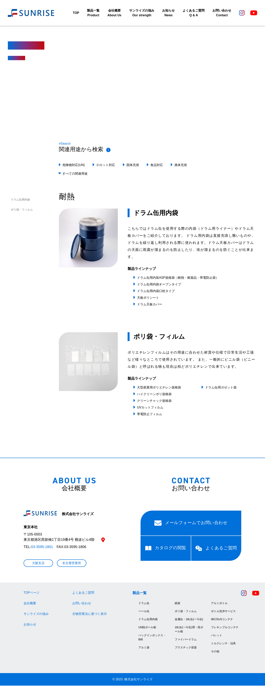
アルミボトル (219, 604)
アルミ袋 (143, 648)
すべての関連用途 (75, 175)
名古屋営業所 (71, 564)
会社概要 (30, 604)
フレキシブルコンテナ (224, 628)
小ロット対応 (105, 166)
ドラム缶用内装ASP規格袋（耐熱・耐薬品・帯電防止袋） (178, 279)
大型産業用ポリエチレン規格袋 (159, 388)
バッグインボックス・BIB (152, 638)
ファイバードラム (186, 640)
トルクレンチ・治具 (223, 644)
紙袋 (177, 604)
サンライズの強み (36, 615)
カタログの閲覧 (165, 549)
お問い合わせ (81, 604)
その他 (215, 652)
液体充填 (180, 166)
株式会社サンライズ (59, 515)
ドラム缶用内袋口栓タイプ (156, 292)
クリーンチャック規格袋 (154, 402)
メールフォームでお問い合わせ (190, 524)
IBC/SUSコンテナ (222, 620)
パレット (216, 636)
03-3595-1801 (42, 548)
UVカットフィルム (150, 408)
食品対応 (156, 166)
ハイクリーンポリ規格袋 (154, 395)
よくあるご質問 (216, 549)
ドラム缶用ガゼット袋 (221, 388)
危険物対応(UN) (73, 166)
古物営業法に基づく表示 (89, 615)
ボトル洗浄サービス (223, 612)
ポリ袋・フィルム (22, 210)
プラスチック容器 (186, 648)
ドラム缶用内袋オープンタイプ (159, 285)
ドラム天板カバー (149, 305)
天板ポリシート (148, 299)
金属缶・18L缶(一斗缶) (189, 620)
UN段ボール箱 (147, 628)
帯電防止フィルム (149, 415)
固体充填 (132, 166)
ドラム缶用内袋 (20, 200)
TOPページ (31, 594)
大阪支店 (38, 564)
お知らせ (30, 625)
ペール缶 (143, 612)
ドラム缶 (143, 604)
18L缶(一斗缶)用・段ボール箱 (189, 630)
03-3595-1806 (75, 548)
